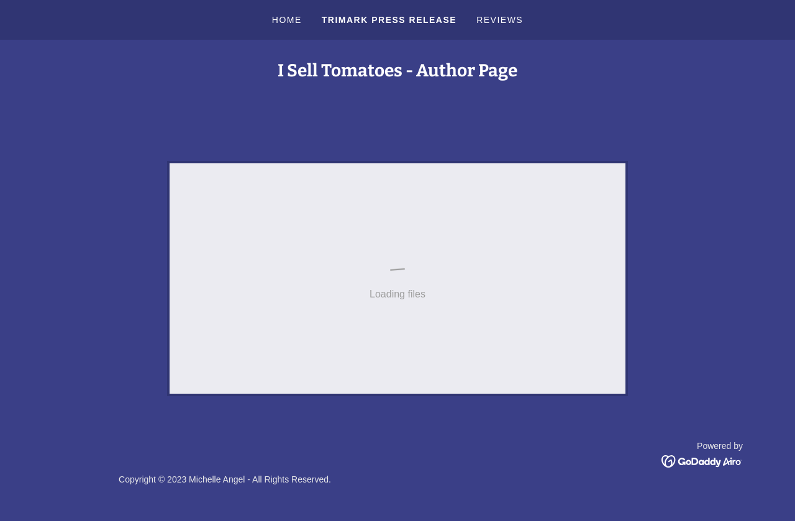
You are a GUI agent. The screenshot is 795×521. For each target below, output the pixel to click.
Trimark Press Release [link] (389, 20)
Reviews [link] (499, 20)
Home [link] (287, 20)
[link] (702, 461)
